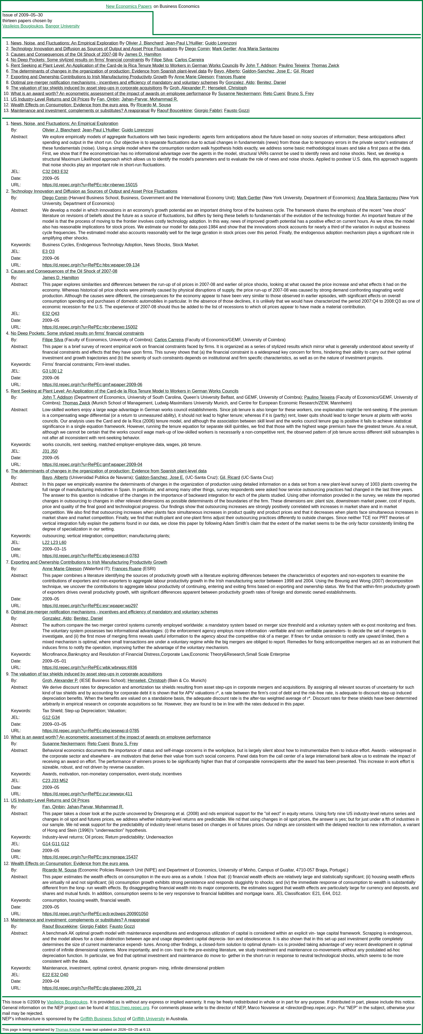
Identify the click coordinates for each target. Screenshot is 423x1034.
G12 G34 (51, 717)
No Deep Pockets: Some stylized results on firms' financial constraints (77, 60)
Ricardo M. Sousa (154, 105)
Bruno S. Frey (300, 93)
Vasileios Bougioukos (22, 26)
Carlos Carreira (189, 60)
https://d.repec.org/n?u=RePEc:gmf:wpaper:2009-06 (92, 384)
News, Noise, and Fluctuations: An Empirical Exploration (64, 43)
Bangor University (63, 26)
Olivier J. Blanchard (144, 43)
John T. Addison (261, 65)
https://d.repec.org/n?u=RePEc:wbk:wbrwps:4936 (89, 667)
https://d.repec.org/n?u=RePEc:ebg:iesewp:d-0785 (90, 730)
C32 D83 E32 (55, 171)
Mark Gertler (224, 48)
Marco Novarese (263, 1007)
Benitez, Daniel (271, 82)
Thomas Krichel (67, 1030)
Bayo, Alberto (227, 71)
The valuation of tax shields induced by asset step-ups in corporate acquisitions (86, 88)
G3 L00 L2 (52, 371)
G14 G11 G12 (55, 844)
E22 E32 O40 (55, 974)
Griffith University (148, 1018)
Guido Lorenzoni (221, 43)
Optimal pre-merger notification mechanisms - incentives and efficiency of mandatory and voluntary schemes (114, 82)
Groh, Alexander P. (188, 88)
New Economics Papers (129, 6)
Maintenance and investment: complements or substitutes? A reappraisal (80, 110)
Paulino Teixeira (294, 65)
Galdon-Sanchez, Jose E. (266, 71)
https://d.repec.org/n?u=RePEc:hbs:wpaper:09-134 (91, 265)
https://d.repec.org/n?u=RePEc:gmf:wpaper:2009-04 (92, 464)
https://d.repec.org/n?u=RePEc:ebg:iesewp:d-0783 (90, 555)
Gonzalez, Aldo (240, 82)
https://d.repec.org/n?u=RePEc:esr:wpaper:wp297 (90, 605)
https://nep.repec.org (129, 1007)
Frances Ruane (230, 77)
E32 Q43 (50, 313)
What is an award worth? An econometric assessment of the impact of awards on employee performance (111, 93)
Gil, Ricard (304, 71)
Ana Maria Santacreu (258, 48)
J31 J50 (49, 451)
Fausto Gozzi (237, 110)
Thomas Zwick (325, 65)
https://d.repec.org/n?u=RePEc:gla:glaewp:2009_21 (91, 988)
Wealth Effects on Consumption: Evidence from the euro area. (70, 105)
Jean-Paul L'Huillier (184, 43)
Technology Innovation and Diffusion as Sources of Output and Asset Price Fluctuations (94, 48)
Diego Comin (197, 48)
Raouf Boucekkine (174, 110)
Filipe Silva (161, 60)
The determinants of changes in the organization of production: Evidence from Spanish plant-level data (109, 71)
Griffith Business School (103, 1018)
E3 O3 (48, 251)
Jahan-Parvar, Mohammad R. (150, 99)
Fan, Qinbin (108, 99)
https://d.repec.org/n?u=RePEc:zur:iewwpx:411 (87, 794)
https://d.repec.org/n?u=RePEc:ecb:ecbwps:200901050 (95, 913)
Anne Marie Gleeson (194, 77)
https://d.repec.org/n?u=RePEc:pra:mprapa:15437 (90, 857)
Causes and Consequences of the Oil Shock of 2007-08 (64, 54)
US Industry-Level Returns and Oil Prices (50, 99)
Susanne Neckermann (239, 93)
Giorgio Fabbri (207, 110)
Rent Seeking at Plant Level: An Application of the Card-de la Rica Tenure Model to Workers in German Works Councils (124, 65)
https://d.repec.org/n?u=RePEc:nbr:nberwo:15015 (90, 185)
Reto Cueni (274, 93)
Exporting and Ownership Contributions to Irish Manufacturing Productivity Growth (89, 77)
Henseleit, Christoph (227, 88)
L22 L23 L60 (54, 542)
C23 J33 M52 (55, 780)
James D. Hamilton (143, 54)
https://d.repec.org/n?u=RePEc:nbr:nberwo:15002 (90, 327)
